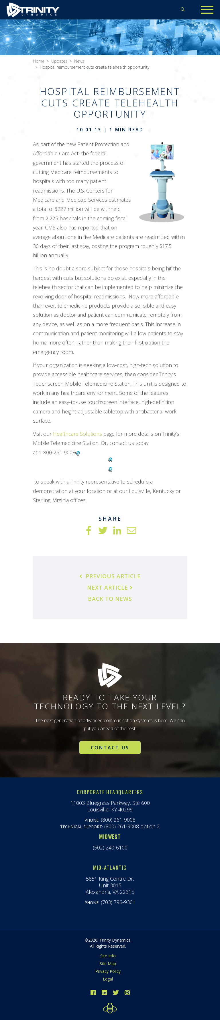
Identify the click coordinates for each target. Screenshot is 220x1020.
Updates (59, 61)
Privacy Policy (108, 971)
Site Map (108, 963)
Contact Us (110, 747)
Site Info (108, 955)
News (79, 61)
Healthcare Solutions (77, 433)
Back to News (110, 599)
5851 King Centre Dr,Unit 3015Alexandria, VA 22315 (110, 885)
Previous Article (109, 576)
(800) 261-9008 (118, 819)
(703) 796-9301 (118, 902)
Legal (108, 979)
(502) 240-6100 (110, 847)
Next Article (110, 587)
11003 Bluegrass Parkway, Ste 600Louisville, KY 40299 (110, 806)
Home (38, 61)
